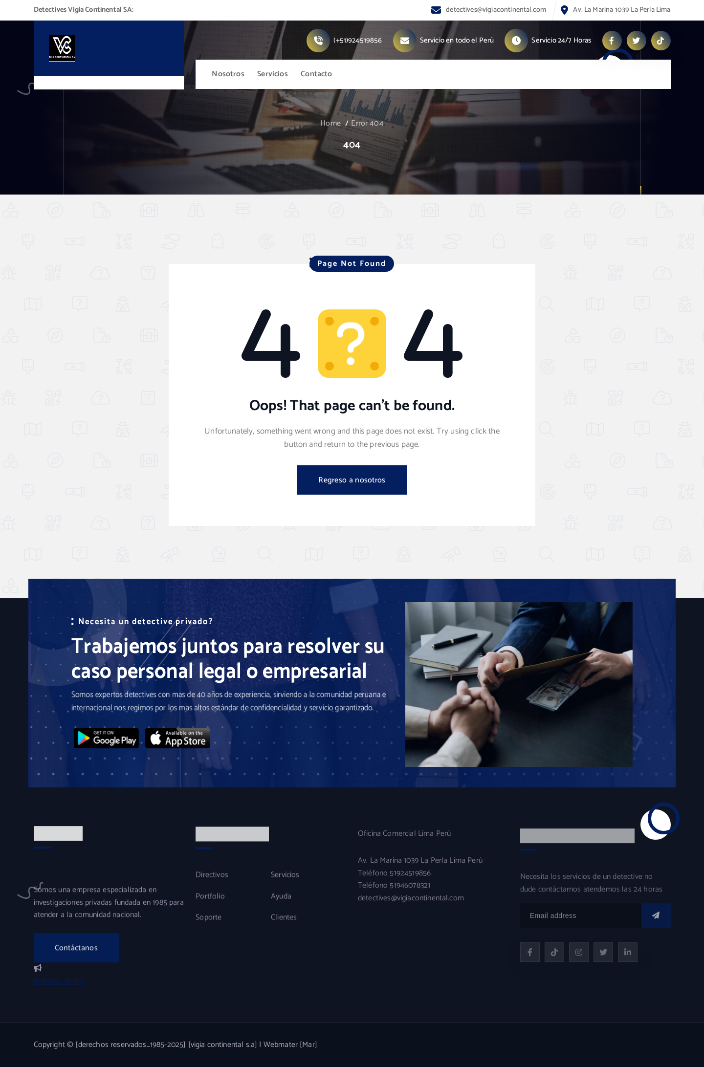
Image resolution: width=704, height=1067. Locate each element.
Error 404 (367, 123)
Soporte (208, 924)
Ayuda (281, 903)
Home (330, 123)
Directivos (212, 882)
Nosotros (228, 74)
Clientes (284, 924)
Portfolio (210, 903)
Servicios (272, 74)
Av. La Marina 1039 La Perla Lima (621, 10)
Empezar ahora (59, 987)
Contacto (316, 74)
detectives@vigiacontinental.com (496, 10)
